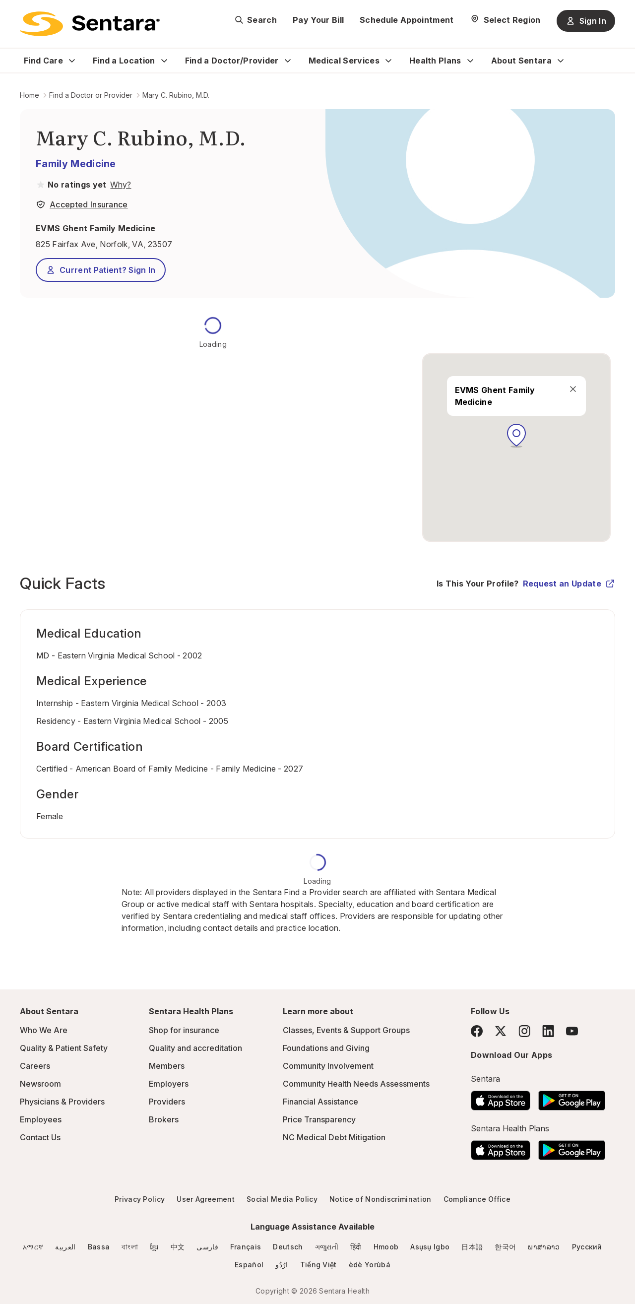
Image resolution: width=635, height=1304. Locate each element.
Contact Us (40, 1137)
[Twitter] (501, 1031)
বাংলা (130, 1246)
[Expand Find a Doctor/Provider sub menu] (288, 60)
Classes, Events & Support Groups (346, 1030)
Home (29, 95)
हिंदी (356, 1246)
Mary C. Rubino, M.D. (175, 95)
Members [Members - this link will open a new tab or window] (167, 1066)
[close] (572, 389)
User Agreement (205, 1199)
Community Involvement (328, 1066)
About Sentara (521, 60)
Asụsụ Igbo (429, 1246)
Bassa (99, 1246)
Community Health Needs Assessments (356, 1084)
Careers (35, 1066)
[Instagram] (524, 1031)
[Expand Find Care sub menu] (72, 60)
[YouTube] (572, 1031)
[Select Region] (505, 20)
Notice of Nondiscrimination (380, 1199)
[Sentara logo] (90, 24)
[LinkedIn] (548, 1031)
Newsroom (40, 1084)
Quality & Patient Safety (64, 1048)
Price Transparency (319, 1119)
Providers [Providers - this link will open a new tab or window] (167, 1102)
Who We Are (43, 1030)
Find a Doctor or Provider (90, 95)
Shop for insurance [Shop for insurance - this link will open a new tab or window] (184, 1030)
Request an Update (569, 583)
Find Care (43, 60)
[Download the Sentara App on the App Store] (500, 1097)
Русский (587, 1246)
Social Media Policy (282, 1199)
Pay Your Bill (318, 20)
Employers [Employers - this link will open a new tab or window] (169, 1084)
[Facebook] (477, 1031)
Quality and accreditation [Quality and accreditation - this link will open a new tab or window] (195, 1048)
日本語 (472, 1246)
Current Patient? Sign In (101, 270)
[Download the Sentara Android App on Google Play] (571, 1097)
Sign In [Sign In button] (586, 21)
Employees (41, 1119)
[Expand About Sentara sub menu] (561, 60)
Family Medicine (76, 164)
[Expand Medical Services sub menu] (388, 60)
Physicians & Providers (62, 1102)
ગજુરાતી (326, 1246)
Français (245, 1246)
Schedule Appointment (406, 20)
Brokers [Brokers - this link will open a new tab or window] (164, 1119)
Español (249, 1264)
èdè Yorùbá (369, 1264)
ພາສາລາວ (544, 1246)
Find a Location (124, 60)
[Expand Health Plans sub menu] (470, 60)
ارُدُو (281, 1264)
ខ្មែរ (154, 1246)
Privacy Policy (140, 1199)
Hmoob (386, 1246)
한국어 (505, 1246)
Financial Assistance (320, 1102)
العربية (65, 1246)
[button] (516, 436)
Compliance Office (477, 1199)
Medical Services (344, 60)
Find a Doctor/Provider (232, 60)
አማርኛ (33, 1246)
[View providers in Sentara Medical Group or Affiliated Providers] (119, 185)
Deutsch (288, 1246)
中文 (178, 1246)
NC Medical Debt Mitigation (334, 1137)
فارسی (207, 1246)
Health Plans (435, 60)
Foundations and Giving (326, 1048)
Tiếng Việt (318, 1264)
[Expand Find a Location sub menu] (164, 60)
